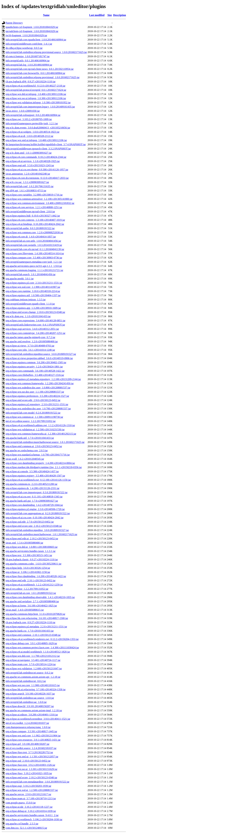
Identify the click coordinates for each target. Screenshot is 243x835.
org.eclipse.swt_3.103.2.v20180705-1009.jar (29, 119)
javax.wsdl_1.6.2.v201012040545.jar (25, 458)
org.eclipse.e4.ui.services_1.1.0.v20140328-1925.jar (33, 161)
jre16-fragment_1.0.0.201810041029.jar (26, 35)
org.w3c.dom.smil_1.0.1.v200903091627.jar (29, 152)
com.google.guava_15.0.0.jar (21, 802)
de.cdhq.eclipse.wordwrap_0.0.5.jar (24, 48)
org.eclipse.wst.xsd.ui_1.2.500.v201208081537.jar (32, 790)
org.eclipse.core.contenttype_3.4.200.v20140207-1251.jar (35, 333)
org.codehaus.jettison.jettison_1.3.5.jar (26, 299)
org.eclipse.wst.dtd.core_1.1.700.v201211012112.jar (33, 656)
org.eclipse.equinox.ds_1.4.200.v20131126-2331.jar (32, 488)
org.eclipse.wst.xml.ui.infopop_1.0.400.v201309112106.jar (36, 140)
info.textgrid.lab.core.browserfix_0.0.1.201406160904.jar (35, 73)
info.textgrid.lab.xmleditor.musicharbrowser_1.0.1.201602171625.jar (41, 534)
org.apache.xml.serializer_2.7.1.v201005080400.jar (32, 601)
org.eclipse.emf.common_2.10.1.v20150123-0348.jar (33, 635)
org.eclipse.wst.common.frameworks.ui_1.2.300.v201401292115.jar (41, 433)
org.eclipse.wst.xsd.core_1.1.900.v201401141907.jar (33, 287)
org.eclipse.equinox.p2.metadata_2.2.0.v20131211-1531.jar (36, 626)
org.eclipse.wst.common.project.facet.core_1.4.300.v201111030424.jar (42, 647)
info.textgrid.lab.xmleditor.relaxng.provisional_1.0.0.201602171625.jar (42, 77)
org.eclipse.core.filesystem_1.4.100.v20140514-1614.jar (35, 253)
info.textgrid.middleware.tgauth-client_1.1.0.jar (30, 303)
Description (119, 15)
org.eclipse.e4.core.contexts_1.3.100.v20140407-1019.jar (35, 220)
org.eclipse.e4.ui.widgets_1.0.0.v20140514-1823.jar (32, 131)
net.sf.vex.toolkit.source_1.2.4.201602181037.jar (31, 748)
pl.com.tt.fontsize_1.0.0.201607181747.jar (28, 56)
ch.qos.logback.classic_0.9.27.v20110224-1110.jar (32, 559)
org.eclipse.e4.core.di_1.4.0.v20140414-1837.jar (31, 236)
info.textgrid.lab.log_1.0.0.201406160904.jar (29, 64)
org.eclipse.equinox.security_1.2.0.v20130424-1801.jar (34, 366)
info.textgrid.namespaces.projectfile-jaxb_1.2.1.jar (32, 123)
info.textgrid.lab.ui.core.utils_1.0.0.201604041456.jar (33, 240)
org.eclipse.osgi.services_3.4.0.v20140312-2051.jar (32, 329)
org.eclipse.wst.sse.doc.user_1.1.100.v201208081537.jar (35, 391)
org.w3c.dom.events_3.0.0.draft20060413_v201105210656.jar (38, 127)
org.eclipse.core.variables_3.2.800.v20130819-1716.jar (34, 194)
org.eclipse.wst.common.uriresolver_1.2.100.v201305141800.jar (39, 199)
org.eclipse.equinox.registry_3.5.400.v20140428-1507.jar (35, 475)
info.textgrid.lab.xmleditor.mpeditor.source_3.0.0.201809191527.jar (41, 354)
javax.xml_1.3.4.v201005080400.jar (24, 542)
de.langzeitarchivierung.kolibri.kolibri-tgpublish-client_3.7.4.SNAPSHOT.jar (46, 144)
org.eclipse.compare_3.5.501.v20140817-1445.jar (31, 731)
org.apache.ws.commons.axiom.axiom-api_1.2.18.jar (33, 677)
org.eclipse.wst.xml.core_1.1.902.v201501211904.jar (33, 735)
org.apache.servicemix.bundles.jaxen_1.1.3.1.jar (31, 551)
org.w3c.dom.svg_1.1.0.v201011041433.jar (28, 316)
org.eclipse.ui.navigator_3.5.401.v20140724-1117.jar (33, 660)
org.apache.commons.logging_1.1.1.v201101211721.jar (34, 270)
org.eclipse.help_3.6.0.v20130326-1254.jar (28, 568)
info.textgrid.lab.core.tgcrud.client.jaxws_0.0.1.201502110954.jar (40, 69)
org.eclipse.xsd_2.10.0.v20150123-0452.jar (28, 760)
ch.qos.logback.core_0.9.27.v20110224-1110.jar (30, 622)
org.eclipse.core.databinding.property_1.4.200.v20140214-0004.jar (40, 463)
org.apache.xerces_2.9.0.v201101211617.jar (28, 794)
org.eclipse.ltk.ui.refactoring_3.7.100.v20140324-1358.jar (36, 689)
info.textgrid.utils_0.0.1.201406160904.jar (28, 60)
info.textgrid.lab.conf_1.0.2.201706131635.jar (29, 186)
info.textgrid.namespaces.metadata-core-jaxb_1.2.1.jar (34, 261)
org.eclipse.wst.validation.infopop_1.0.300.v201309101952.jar (38, 102)
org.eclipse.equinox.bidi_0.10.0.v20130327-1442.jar (33, 215)
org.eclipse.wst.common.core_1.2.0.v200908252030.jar (34, 232)
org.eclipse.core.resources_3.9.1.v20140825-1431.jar (33, 739)
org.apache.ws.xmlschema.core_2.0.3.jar (27, 450)
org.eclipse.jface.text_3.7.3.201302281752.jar (29, 752)
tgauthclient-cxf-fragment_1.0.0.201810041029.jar (32, 27)
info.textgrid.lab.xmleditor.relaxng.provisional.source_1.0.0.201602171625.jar (46, 52)
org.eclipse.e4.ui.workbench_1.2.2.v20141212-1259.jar (34, 584)
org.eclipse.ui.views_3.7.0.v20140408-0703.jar (30, 345)
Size (109, 15)
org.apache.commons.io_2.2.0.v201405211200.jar (31, 484)
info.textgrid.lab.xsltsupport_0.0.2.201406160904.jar (33, 115)
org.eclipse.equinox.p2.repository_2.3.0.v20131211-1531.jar (37, 404)
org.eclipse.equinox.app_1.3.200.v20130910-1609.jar (33, 308)
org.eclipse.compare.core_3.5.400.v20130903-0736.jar (34, 257)
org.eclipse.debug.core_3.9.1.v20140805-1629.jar (31, 643)
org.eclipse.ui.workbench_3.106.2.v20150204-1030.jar (34, 819)
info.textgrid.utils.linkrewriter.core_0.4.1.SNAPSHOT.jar (35, 324)
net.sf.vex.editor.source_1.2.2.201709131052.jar (31, 421)
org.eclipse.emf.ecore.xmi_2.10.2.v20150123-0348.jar (34, 526)
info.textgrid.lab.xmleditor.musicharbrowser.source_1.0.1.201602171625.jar (45, 442)
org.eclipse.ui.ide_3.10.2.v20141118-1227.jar (29, 806)
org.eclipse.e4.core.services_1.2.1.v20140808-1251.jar (34, 207)
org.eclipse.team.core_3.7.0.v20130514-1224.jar (31, 664)
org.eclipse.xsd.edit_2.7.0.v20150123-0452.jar (30, 521)
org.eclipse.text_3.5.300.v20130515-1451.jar (29, 555)
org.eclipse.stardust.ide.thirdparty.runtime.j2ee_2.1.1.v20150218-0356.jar (44, 467)
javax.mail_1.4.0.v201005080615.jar (25, 609)
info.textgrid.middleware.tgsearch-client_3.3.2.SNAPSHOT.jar (38, 148)
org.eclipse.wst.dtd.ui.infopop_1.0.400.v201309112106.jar (36, 94)
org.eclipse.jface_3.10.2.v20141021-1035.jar (29, 773)
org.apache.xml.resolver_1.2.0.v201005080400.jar (32, 341)
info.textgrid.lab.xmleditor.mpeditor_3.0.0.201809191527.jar (37, 530)
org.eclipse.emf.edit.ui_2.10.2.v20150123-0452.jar (32, 538)
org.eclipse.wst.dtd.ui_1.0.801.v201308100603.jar (31, 547)
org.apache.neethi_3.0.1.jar (20, 278)
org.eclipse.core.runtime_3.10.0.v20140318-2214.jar (33, 291)
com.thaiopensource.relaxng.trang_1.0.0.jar (28, 727)
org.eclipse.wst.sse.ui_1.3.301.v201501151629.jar (31, 769)
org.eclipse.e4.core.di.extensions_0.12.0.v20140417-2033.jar (37, 178)
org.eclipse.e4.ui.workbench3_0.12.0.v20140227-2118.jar (35, 85)
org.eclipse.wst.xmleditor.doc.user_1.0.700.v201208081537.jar (38, 408)
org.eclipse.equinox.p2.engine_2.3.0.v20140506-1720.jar (35, 509)
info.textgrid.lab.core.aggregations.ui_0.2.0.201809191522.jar (38, 513)
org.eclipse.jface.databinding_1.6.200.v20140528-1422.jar (36, 576)
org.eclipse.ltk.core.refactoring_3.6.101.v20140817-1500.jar (37, 618)
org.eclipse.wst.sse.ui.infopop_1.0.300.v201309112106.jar (36, 98)
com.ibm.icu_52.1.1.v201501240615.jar (26, 827)
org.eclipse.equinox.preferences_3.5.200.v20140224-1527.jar (37, 396)
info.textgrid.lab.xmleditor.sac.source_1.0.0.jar (30, 697)
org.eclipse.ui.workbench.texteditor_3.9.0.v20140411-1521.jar (38, 718)
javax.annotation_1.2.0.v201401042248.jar (28, 173)
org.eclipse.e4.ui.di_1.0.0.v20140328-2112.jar (29, 136)
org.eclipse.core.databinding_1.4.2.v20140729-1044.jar (34, 505)
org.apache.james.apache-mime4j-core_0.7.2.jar (30, 337)
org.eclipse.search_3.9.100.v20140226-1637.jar (30, 693)
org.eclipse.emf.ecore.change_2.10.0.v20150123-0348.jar (35, 312)
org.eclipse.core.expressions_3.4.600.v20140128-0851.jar (35, 320)
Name (46, 15)
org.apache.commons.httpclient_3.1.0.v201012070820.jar (35, 614)
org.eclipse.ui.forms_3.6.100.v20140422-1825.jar (31, 605)
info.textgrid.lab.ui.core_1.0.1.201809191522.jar (31, 593)
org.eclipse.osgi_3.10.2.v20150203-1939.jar (28, 786)
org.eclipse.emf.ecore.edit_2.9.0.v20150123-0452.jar (33, 400)
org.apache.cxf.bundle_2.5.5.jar (22, 823)
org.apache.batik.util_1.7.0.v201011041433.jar (30, 438)
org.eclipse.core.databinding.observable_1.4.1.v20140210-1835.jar (40, 597)
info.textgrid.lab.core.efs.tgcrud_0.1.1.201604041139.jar (35, 249)
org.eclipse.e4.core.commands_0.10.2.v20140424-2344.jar (36, 157)
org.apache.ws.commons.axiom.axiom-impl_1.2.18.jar (34, 710)
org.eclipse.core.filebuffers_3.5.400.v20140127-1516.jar (35, 375)
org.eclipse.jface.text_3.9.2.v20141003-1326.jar (30, 765)
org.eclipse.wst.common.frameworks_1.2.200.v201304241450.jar (40, 383)
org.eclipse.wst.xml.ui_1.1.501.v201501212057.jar (32, 756)
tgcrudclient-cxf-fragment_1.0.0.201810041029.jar (32, 31)
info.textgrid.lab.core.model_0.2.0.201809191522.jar (33, 412)
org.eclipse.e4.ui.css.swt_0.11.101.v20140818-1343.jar (34, 496)
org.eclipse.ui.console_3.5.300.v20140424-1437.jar (32, 471)
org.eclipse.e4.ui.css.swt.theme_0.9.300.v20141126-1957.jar (37, 169)
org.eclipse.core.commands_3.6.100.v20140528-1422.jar (35, 370)
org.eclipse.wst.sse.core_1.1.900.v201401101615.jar (33, 685)
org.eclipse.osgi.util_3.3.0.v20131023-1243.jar (30, 165)
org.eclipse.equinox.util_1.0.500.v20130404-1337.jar (33, 295)
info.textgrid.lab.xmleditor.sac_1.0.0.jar (26, 702)
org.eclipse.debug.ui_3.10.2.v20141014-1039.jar (31, 811)
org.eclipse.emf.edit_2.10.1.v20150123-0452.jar (31, 580)
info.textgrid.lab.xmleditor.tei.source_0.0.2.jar (29, 672)
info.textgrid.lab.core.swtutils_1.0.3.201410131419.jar (34, 245)
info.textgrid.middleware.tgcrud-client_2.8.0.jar (30, 211)
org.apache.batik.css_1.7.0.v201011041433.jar (30, 630)
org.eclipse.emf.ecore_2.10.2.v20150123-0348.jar (31, 777)
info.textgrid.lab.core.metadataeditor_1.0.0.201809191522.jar (37, 781)
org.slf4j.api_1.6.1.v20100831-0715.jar (26, 190)
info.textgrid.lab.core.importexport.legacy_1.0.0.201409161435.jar (40, 106)
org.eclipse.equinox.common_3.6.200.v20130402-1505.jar (36, 362)
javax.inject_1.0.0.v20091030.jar (23, 110)
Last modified (96, 15)
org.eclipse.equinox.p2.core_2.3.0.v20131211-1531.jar (34, 282)
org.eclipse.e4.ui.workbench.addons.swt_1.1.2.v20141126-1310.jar (40, 425)
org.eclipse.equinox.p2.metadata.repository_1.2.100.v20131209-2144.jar (43, 379)
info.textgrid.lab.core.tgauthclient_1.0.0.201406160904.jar (36, 39)
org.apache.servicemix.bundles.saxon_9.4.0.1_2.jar (32, 815)
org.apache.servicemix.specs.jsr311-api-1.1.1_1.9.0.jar (34, 266)
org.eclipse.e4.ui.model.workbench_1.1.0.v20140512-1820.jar (38, 651)
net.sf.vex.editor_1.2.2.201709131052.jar (27, 588)
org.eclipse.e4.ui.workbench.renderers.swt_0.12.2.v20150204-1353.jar (42, 639)
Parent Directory (14, 22)
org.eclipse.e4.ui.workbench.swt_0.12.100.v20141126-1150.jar (38, 479)
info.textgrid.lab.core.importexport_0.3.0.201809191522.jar (36, 492)
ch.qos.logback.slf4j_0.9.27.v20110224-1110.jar (31, 81)
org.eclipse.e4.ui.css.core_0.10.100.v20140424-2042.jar (34, 517)
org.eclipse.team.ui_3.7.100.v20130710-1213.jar (31, 798)
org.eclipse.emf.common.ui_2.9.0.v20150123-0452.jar (34, 446)
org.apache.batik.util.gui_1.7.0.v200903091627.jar (32, 500)
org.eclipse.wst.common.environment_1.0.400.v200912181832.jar (40, 203)
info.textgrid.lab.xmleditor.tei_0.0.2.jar (26, 681)
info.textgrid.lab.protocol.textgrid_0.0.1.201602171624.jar (36, 90)
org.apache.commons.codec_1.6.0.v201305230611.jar (33, 563)
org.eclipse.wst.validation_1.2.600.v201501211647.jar (34, 668)
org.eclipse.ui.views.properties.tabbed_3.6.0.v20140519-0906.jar (39, 358)
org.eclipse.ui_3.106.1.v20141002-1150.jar (28, 572)
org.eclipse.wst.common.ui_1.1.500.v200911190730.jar (34, 417)
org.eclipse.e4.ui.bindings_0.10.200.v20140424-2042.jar (35, 224)
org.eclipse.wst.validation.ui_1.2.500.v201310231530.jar (35, 429)
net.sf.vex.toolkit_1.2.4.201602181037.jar (27, 723)
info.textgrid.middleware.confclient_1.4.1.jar (29, 43)
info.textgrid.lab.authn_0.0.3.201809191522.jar (30, 228)
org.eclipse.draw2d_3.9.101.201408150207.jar (30, 706)
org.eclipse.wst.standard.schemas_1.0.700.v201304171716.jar (38, 454)
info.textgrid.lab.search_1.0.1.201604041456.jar (31, 274)
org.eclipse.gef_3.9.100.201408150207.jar (27, 744)
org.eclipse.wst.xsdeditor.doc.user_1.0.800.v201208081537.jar (38, 387)
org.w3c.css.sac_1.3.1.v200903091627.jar (27, 182)
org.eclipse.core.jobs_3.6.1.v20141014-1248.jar (30, 349)
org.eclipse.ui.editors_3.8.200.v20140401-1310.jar (32, 714)
